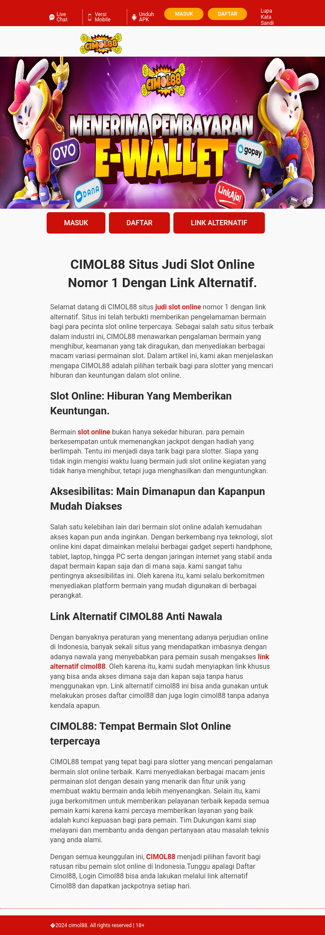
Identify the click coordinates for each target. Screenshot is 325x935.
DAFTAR (139, 223)
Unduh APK (143, 16)
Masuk (184, 14)
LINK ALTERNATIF (219, 223)
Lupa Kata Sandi (267, 17)
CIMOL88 (161, 857)
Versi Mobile (98, 16)
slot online (94, 432)
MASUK (76, 223)
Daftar (227, 14)
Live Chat (58, 16)
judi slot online (178, 307)
